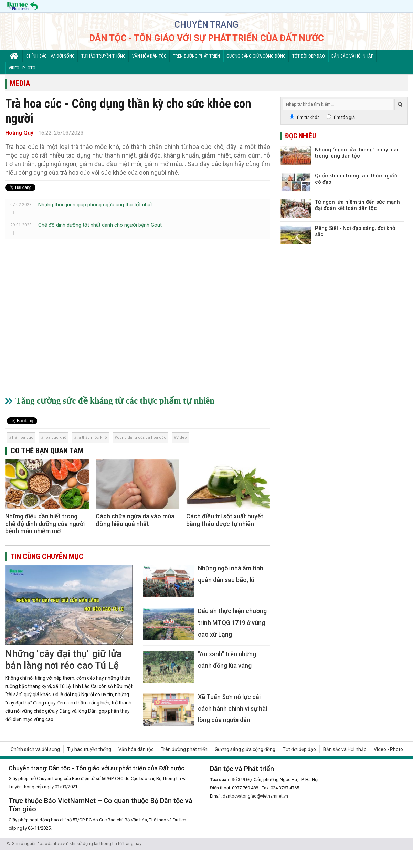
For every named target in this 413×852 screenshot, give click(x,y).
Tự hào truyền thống (103, 56)
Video (181, 437)
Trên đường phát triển (196, 56)
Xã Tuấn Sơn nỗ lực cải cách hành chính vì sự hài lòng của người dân (232, 708)
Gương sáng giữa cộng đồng (256, 56)
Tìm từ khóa (308, 117)
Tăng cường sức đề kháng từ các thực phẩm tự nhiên (114, 400)
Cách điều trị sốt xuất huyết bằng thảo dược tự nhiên (224, 520)
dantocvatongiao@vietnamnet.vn (255, 796)
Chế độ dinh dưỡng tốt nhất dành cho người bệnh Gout (100, 225)
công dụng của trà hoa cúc (141, 437)
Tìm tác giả (344, 117)
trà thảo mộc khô (91, 437)
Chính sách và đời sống (50, 56)
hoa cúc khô (54, 437)
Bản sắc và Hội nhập (352, 56)
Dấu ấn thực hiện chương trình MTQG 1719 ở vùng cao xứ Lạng (232, 622)
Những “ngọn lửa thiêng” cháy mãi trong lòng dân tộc (356, 152)
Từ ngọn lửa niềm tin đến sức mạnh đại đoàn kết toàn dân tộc (357, 205)
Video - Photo (22, 67)
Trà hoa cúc (22, 437)
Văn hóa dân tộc (149, 56)
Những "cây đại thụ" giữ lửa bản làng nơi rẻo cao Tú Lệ (63, 659)
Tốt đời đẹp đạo (308, 56)
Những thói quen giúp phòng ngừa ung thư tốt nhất (95, 205)
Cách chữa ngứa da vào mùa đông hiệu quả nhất (135, 520)
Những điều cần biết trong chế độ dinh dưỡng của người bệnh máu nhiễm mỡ (45, 524)
